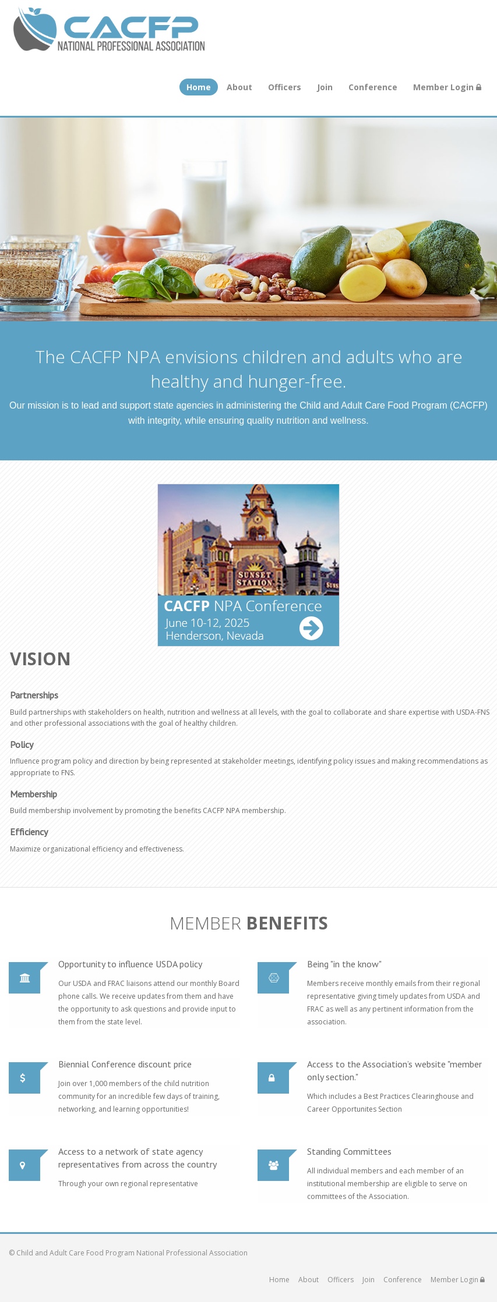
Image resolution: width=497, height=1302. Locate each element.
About (239, 87)
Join (325, 87)
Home (198, 87)
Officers (284, 87)
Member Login (447, 87)
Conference (372, 87)
